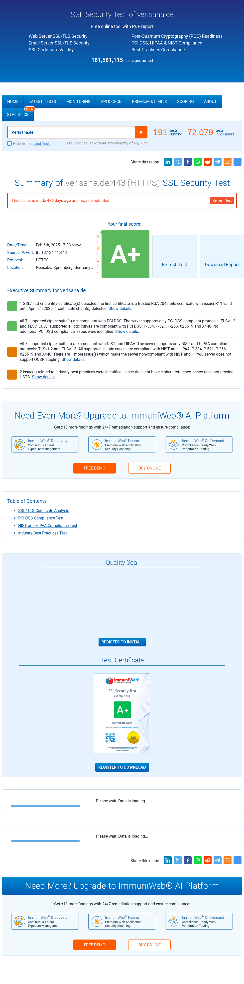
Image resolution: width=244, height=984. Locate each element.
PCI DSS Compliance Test (40, 518)
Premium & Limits (149, 101)
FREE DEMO (94, 468)
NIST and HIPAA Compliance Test (47, 525)
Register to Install (122, 642)
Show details (120, 308)
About (210, 101)
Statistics (20, 112)
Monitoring (78, 101)
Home (12, 101)
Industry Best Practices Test (42, 533)
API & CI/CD (111, 101)
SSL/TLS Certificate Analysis (43, 510)
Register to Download (122, 767)
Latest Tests (42, 101)
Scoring (185, 101)
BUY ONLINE (149, 468)
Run (141, 132)
